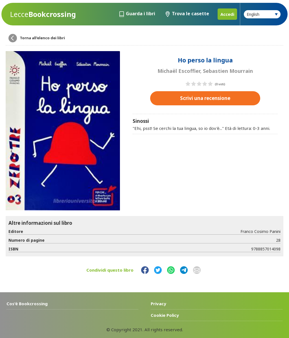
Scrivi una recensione (205, 98)
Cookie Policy (165, 315)
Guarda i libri (140, 13)
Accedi (227, 14)
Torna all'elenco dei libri (42, 37)
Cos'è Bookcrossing (27, 303)
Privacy (158, 303)
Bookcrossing (43, 14)
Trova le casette (190, 13)
